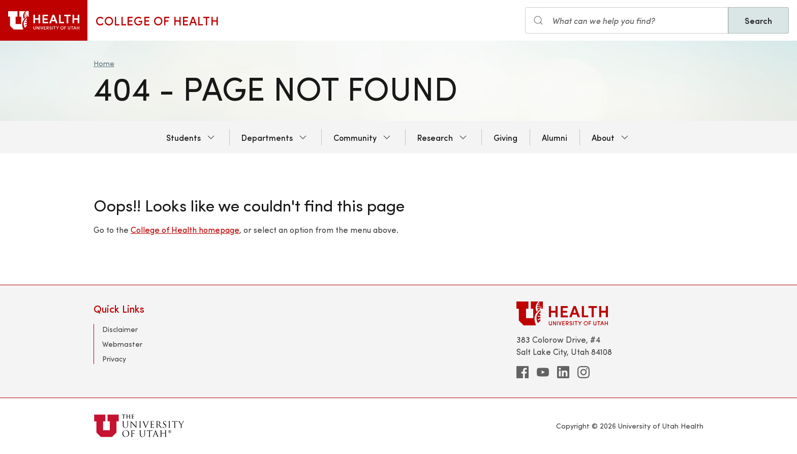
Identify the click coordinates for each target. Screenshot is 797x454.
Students (183, 137)
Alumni (554, 137)
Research (435, 137)
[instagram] (583, 372)
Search (758, 20)
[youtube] (543, 372)
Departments (267, 137)
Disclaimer (120, 329)
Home (104, 63)
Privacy (114, 359)
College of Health (157, 20)
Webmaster (122, 344)
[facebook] (522, 372)
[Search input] (626, 20)
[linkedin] (563, 372)
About (603, 137)
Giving (505, 137)
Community (355, 137)
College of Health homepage (185, 229)
